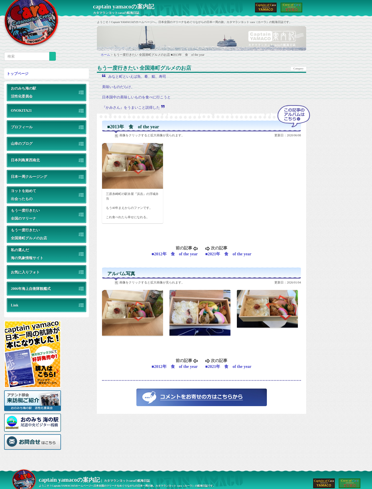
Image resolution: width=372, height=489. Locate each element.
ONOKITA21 (21, 110)
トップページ (17, 74)
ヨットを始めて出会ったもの (23, 195)
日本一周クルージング (29, 177)
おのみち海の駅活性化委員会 (23, 92)
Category (298, 68)
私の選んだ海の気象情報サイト (27, 254)
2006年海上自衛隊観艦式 (31, 289)
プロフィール (22, 127)
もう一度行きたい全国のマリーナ (25, 214)
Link (14, 305)
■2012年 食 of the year (175, 254)
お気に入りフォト (25, 272)
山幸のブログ (22, 143)
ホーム (106, 55)
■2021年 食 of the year (228, 254)
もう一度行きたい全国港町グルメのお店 (29, 234)
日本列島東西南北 (25, 160)
